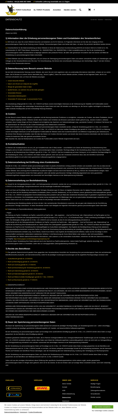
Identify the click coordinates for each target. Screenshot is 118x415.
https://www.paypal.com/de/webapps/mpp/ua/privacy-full (31, 239)
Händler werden (96, 397)
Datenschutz (14, 19)
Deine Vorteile (66, 384)
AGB (63, 390)
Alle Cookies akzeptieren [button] (102, 407)
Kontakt (64, 387)
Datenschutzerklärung (11, 412)
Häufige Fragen (96, 384)
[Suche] (80, 9)
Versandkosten (95, 394)
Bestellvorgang (95, 387)
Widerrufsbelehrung (68, 394)
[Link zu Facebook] (94, 9)
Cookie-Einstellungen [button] (35, 412)
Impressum (65, 401)
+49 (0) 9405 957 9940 (22, 2)
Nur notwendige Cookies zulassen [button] (103, 410)
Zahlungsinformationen (98, 390)
